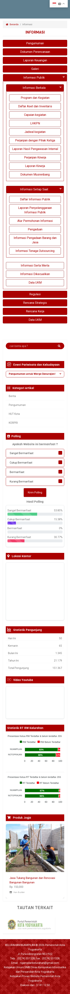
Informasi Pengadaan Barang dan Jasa (35, 240)
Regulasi (35, 294)
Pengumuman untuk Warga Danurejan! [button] (35, 374)
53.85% (58, 510)
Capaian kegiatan (35, 115)
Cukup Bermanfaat (21, 462)
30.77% (58, 537)
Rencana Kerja (35, 311)
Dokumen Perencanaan (35, 52)
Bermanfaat (17, 472)
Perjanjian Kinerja (35, 157)
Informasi (27, 24)
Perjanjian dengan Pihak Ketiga (35, 140)
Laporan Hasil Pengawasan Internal (35, 149)
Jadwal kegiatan (35, 132)
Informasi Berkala (42, 88)
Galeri (35, 69)
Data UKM (35, 282)
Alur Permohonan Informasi (35, 221)
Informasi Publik (44, 77)
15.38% (58, 519)
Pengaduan (35, 229)
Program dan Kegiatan (35, 98)
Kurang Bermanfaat (21, 481)
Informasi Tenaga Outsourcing (35, 251)
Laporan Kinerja (35, 166)
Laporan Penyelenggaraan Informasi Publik (35, 210)
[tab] (35, 374)
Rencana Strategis (35, 303)
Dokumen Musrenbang (35, 174)
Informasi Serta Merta (35, 265)
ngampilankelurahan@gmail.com (39, 962)
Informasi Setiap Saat (40, 189)
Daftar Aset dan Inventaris (35, 106)
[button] (10, 861)
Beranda (12, 24)
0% (61, 528)
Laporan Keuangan (35, 60)
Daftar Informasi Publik (35, 199)
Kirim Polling (35, 492)
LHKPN (35, 123)
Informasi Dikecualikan (35, 274)
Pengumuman (35, 43)
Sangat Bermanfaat (21, 453)
